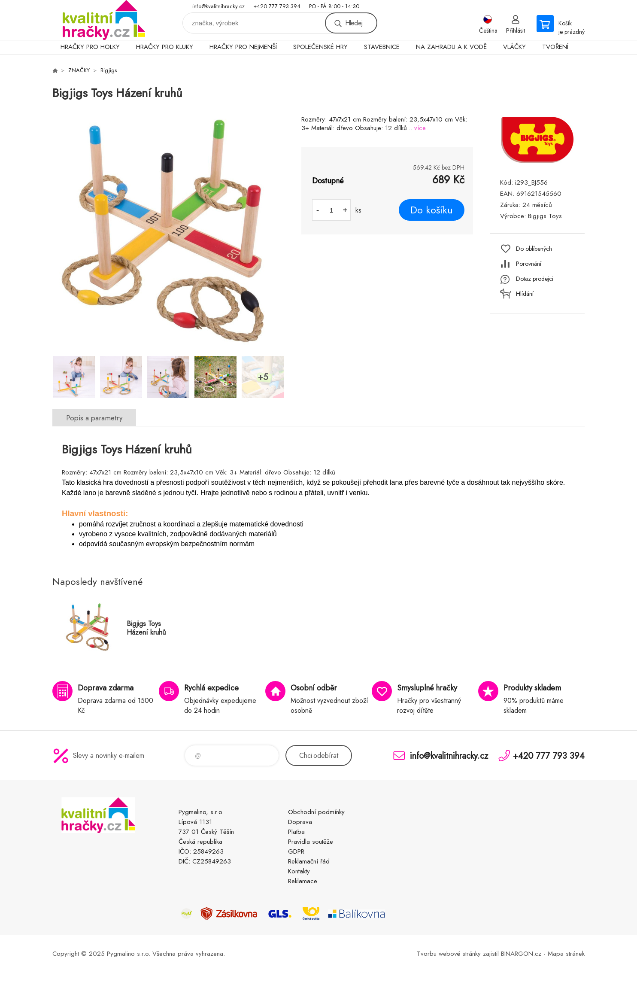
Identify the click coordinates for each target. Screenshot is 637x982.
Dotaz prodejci (534, 278)
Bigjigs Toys (545, 216)
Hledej (353, 23)
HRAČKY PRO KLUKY (164, 47)
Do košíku (431, 210)
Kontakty (299, 871)
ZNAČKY (79, 70)
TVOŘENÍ (555, 47)
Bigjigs (108, 70)
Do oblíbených (534, 248)
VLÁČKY (514, 47)
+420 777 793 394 (276, 6)
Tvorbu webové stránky (449, 953)
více (420, 128)
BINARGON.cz (521, 953)
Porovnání (528, 263)
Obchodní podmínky (316, 812)
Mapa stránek (566, 953)
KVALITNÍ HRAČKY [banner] (103, 20)
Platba (296, 831)
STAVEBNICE (382, 47)
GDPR (296, 851)
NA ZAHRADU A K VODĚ (451, 47)
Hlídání (525, 293)
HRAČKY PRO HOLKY (90, 47)
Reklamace (302, 881)
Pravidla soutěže (310, 841)
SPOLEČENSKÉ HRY (320, 47)
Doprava (300, 822)
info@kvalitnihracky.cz (218, 6)
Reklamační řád (309, 861)
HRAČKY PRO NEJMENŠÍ (243, 47)
